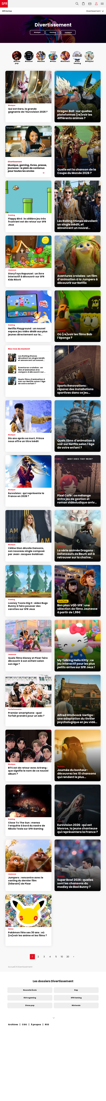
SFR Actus (7, 11)
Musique (37, 32)
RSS (47, 1024)
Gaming (53, 32)
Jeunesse (68, 32)
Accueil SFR (4, 4)
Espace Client (96, 3)
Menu (102, 3)
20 (68, 956)
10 (62, 956)
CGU (24, 1024)
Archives (13, 1024)
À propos (36, 1024)
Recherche (77, 3)
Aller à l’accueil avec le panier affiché (83, 3)
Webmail (90, 3)
